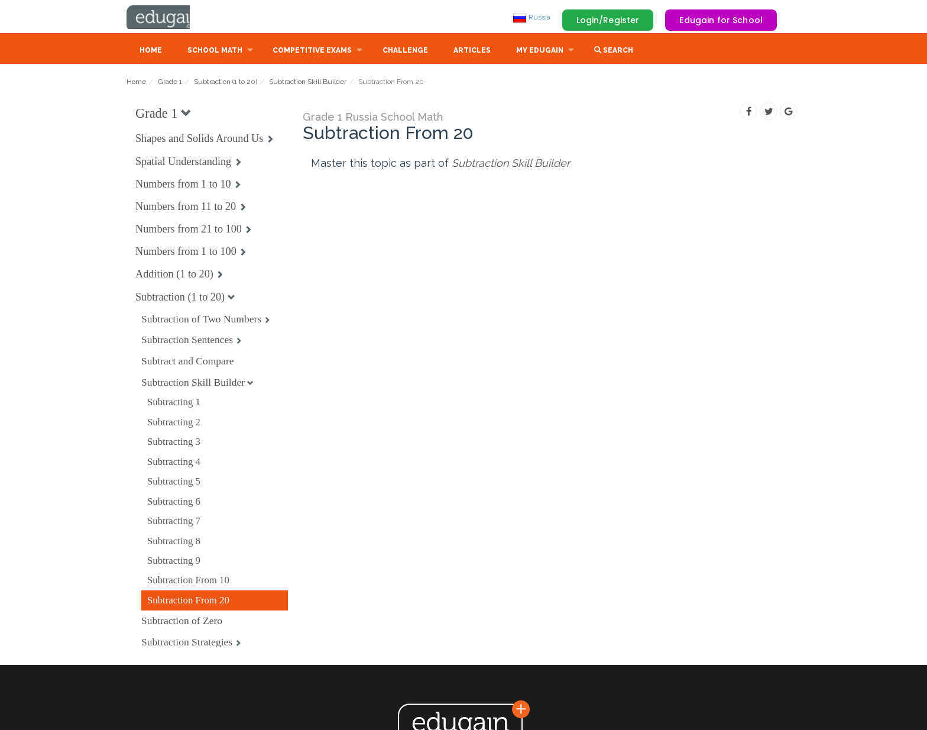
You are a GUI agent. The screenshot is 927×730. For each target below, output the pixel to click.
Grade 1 (170, 83)
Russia (531, 17)
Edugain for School (721, 20)
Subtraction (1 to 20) (225, 83)
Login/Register (608, 20)
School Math (214, 51)
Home (151, 51)
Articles (472, 51)
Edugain (171, 17)
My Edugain (539, 51)
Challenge (405, 51)
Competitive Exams (312, 51)
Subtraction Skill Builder (307, 83)
